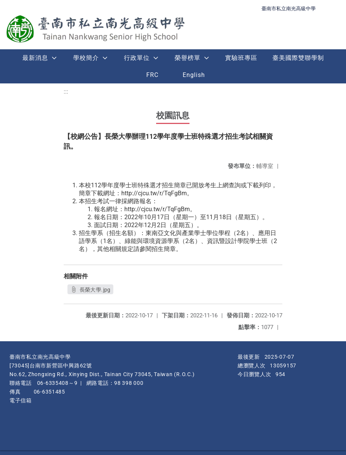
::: (66, 91)
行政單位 (137, 57)
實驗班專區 (241, 57)
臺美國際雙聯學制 (298, 57)
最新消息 (35, 57)
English (194, 74)
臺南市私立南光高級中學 (288, 8)
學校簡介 (86, 57)
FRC (152, 74)
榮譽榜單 (187, 57)
